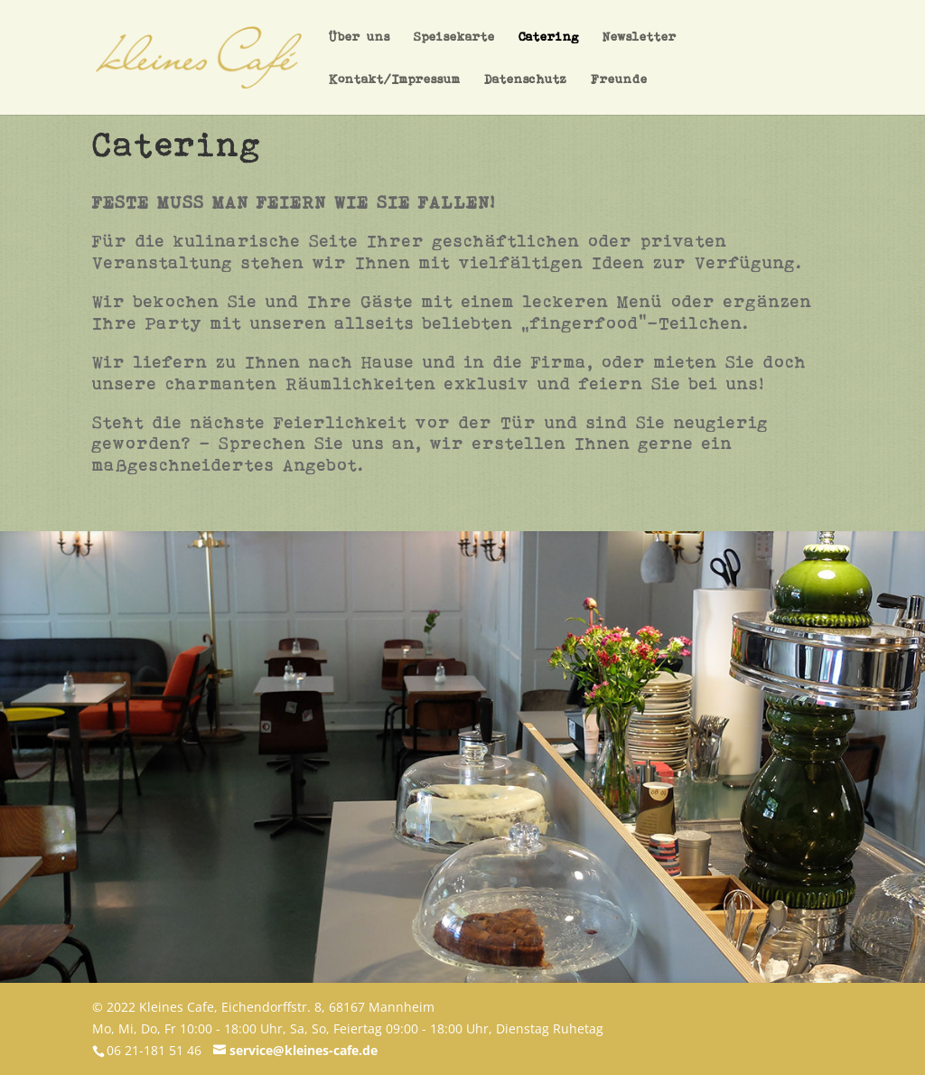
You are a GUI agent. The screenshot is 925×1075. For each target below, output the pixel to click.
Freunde (619, 95)
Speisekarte (454, 53)
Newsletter (640, 53)
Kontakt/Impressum (395, 95)
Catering (549, 53)
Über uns (359, 53)
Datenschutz (525, 95)
